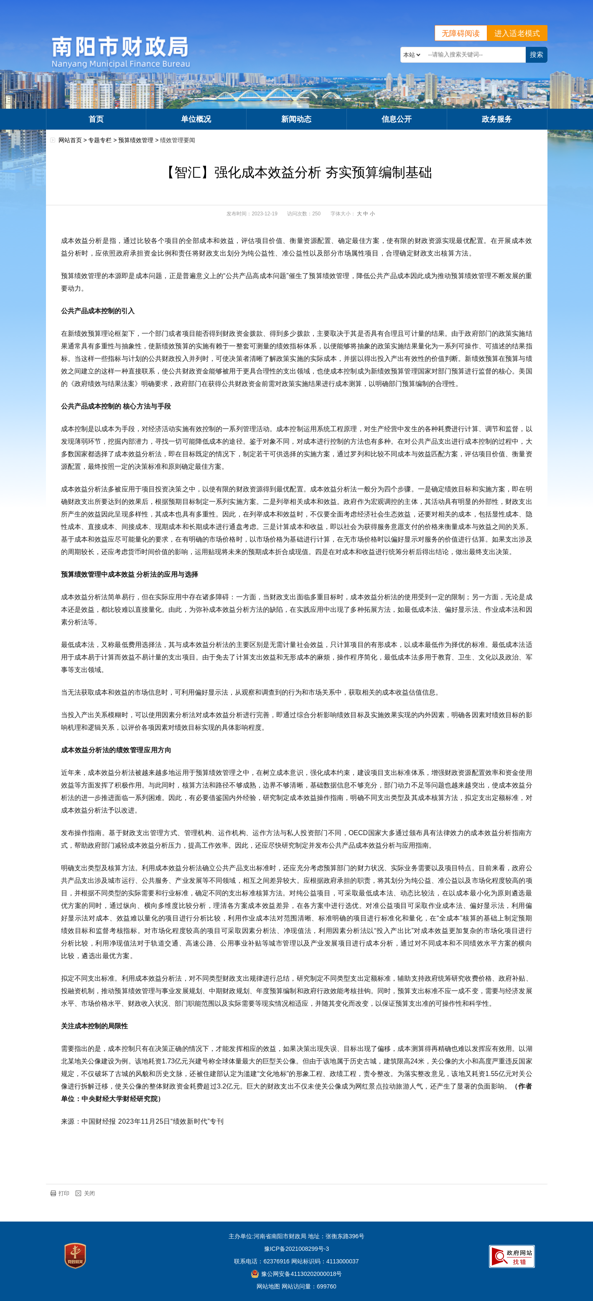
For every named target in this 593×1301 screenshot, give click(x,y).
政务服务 (497, 119)
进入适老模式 (517, 33)
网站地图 (268, 1286)
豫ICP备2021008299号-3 (296, 1248)
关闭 (89, 1193)
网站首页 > (74, 140)
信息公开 (397, 119)
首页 (96, 119)
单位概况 (196, 119)
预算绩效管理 (135, 140)
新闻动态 (296, 119)
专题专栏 (100, 140)
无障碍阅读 (461, 33)
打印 (64, 1193)
